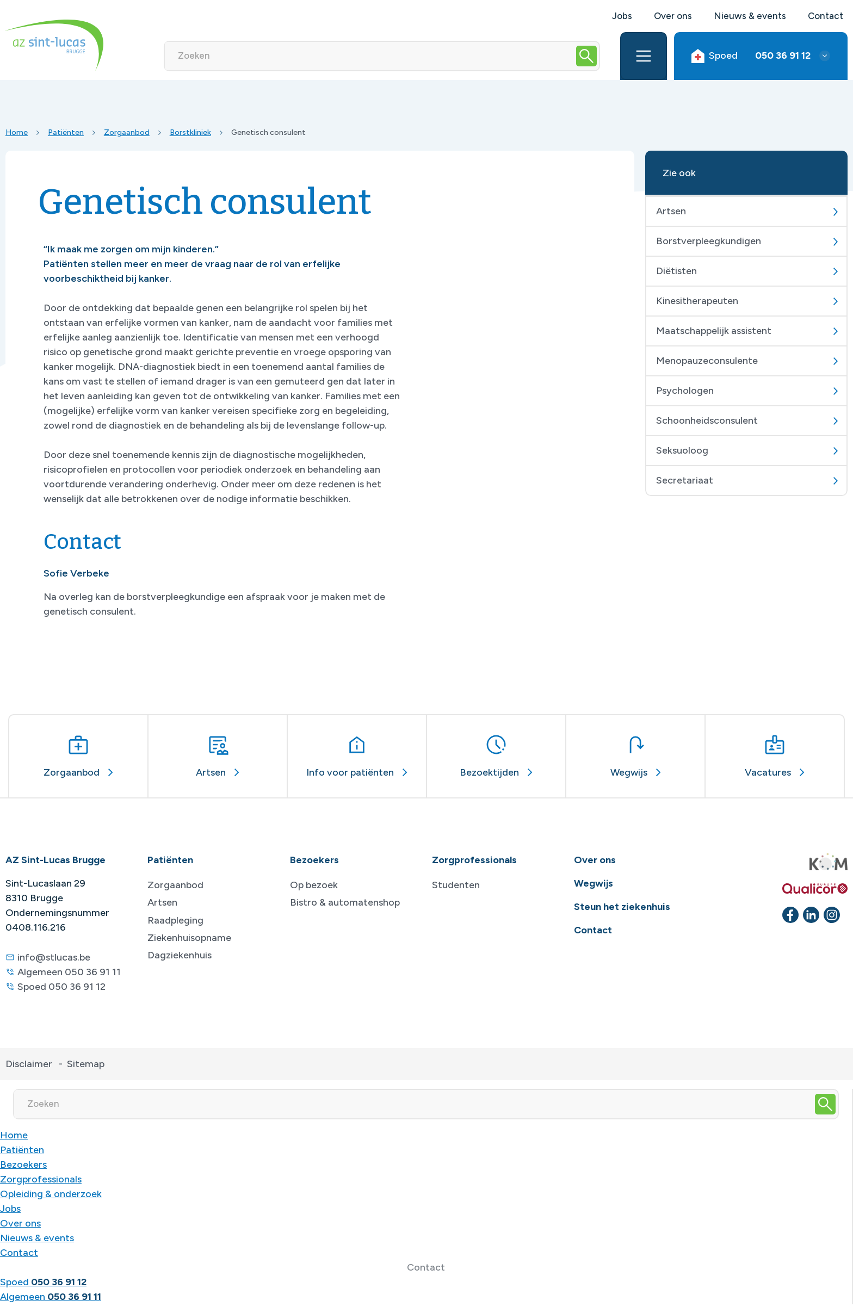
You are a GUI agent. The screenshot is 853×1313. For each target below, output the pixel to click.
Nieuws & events (750, 15)
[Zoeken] (369, 56)
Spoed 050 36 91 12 (61, 987)
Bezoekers (23, 1164)
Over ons (673, 15)
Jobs (622, 15)
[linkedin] (811, 915)
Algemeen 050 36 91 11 (69, 972)
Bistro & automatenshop (345, 902)
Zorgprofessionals (41, 1179)
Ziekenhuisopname (189, 938)
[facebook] (790, 915)
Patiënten (66, 132)
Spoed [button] (751, 55)
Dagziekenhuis (179, 955)
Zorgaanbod (127, 132)
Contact (825, 15)
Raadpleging (175, 920)
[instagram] (832, 915)
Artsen (162, 902)
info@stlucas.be (53, 957)
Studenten (456, 885)
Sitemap (85, 1064)
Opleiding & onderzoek (51, 1194)
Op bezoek (314, 885)
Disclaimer (28, 1064)
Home (16, 132)
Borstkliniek (190, 132)
